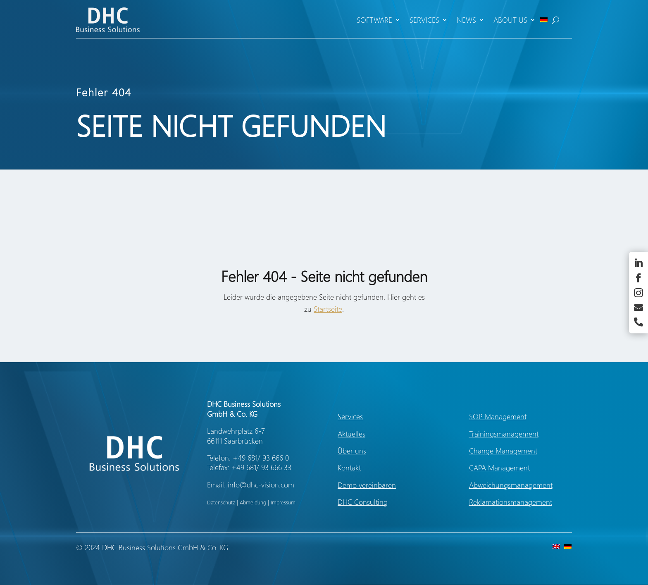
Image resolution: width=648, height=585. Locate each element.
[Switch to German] (544, 20)
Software (374, 20)
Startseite (328, 309)
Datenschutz (221, 502)
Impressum (283, 502)
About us (510, 20)
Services (424, 20)
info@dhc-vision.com (261, 484)
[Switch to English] (554, 546)
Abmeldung (253, 502)
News (466, 20)
